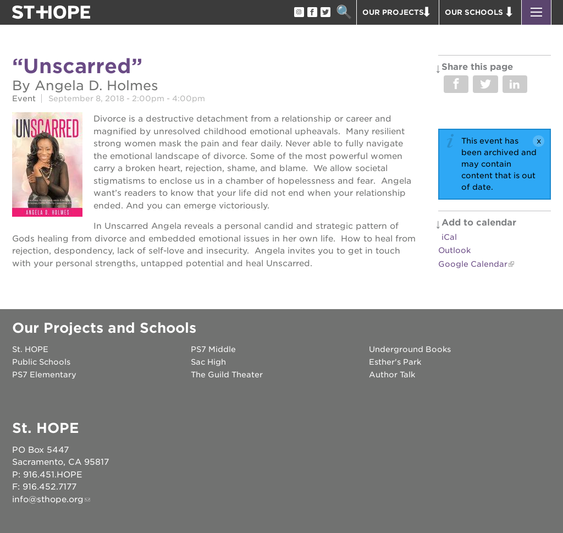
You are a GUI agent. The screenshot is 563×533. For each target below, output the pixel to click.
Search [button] (344, 12)
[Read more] (47, 166)
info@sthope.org (48, 499)
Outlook (454, 250)
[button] (536, 12)
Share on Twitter (485, 84)
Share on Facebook (456, 84)
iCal (449, 237)
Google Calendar (472, 264)
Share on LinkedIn (515, 84)
